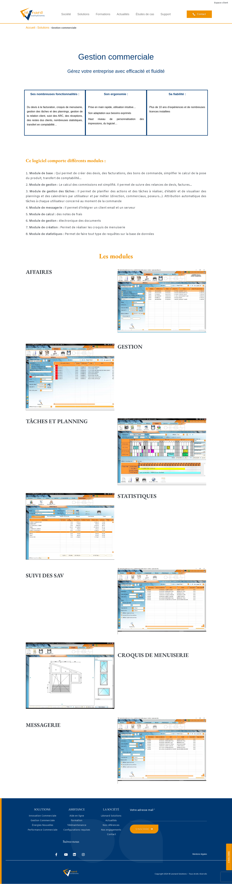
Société (66, 14)
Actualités (123, 14)
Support (166, 14)
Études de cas (145, 14)
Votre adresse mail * (142, 810)
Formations (103, 14)
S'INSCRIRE (229, 857)
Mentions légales (199, 854)
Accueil (30, 27)
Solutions (83, 14)
